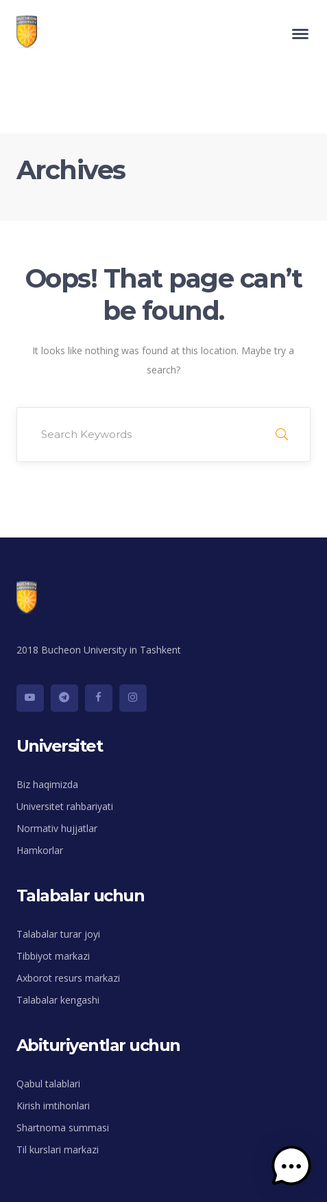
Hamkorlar (39, 850)
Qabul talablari (48, 1083)
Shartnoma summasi (62, 1127)
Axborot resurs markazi (68, 977)
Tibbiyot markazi (53, 955)
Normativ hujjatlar (56, 828)
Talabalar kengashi (57, 999)
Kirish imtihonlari (53, 1105)
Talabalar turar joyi (58, 933)
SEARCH (282, 434)
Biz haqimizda (47, 784)
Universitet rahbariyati (64, 806)
